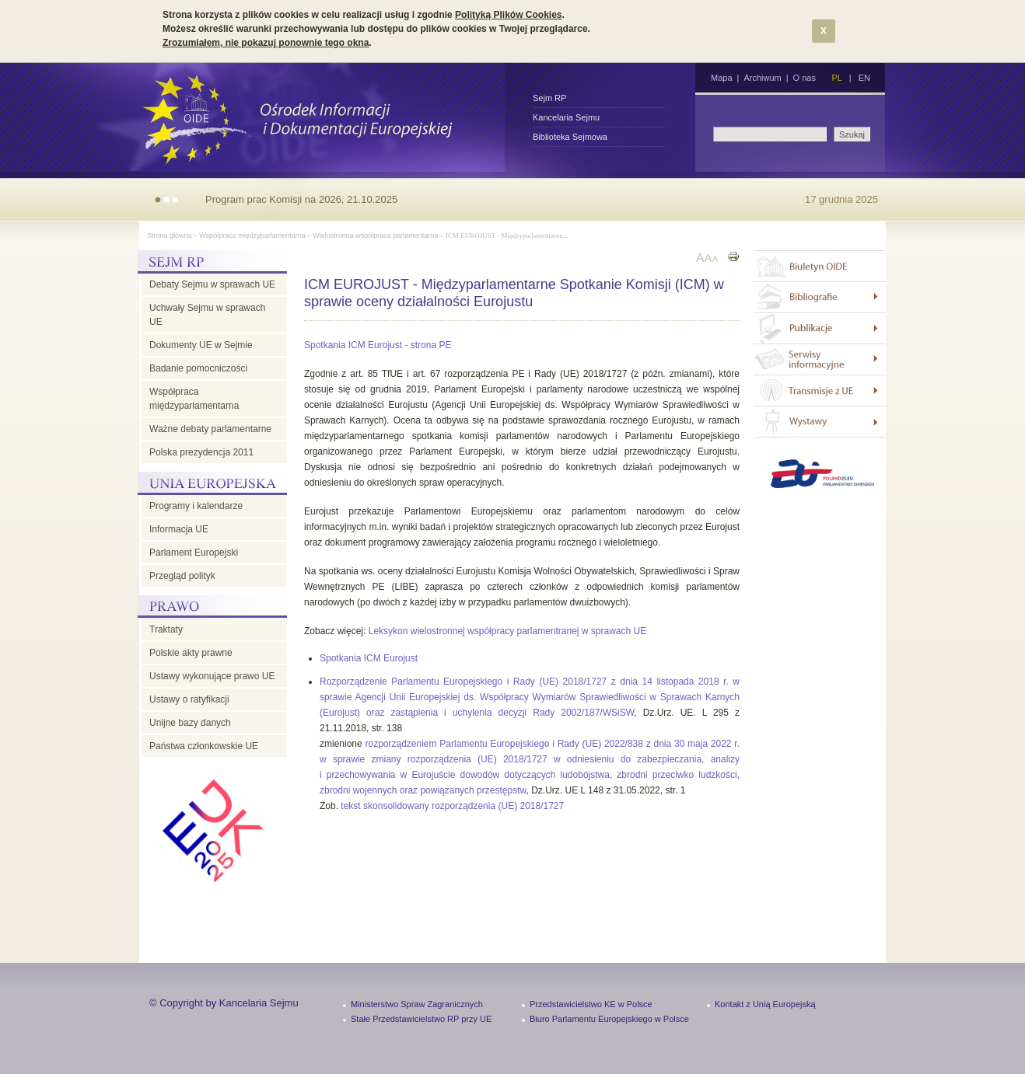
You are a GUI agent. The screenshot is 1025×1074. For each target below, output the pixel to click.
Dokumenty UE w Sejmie (201, 345)
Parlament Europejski (193, 552)
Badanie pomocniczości (198, 368)
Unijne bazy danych (190, 722)
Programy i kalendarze (196, 505)
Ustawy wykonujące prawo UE (212, 676)
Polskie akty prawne (191, 652)
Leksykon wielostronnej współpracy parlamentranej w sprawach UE (508, 631)
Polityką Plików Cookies (508, 14)
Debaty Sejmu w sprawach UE (212, 284)
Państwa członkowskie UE (203, 746)
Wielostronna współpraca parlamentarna (375, 235)
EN (864, 77)
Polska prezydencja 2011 (201, 452)
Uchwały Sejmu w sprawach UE (207, 314)
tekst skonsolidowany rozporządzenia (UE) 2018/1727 (452, 805)
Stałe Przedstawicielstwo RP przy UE (421, 1018)
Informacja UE (178, 529)
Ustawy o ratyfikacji (189, 699)
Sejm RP (549, 98)
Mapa (722, 77)
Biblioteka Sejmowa (570, 136)
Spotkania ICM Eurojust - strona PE (377, 345)
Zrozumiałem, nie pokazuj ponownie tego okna (266, 42)
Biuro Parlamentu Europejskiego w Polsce (609, 1018)
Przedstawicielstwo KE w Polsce (591, 1004)
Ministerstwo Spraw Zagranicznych (417, 1004)
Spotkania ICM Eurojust (369, 658)
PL (836, 77)
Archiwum (762, 77)
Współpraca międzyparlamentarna (252, 235)
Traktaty (166, 629)
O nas (804, 77)
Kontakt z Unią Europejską (765, 1004)
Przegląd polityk (182, 575)
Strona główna (169, 235)
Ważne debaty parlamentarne (210, 429)
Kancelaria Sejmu (566, 117)
